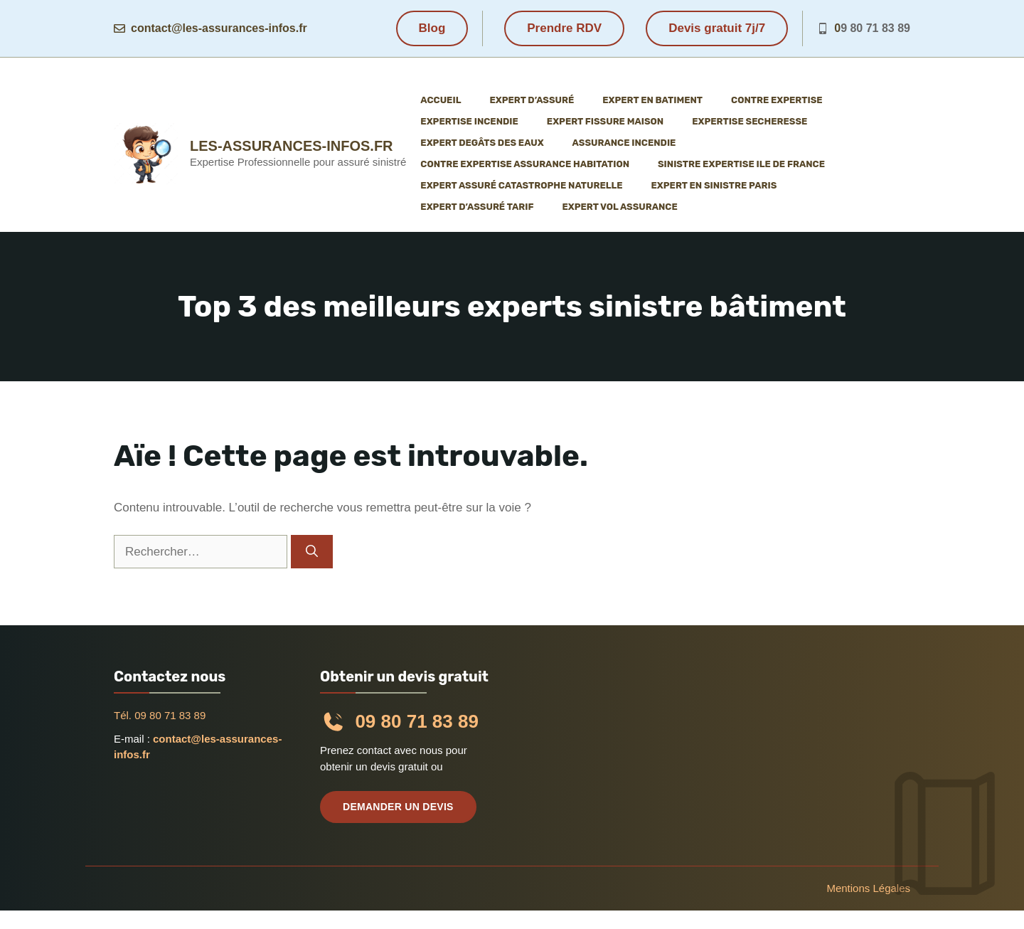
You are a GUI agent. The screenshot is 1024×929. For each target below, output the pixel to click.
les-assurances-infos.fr (291, 146)
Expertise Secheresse (749, 121)
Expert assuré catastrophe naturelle (521, 185)
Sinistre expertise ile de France (741, 164)
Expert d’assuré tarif (476, 206)
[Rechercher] (312, 552)
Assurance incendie (624, 142)
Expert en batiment (652, 100)
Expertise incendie (469, 121)
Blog (432, 28)
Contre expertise (777, 100)
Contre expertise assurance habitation (524, 164)
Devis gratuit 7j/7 (716, 28)
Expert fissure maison (605, 121)
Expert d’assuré (531, 100)
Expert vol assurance (619, 206)
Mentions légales (868, 888)
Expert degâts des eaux (481, 142)
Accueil (440, 100)
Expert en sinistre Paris (714, 185)
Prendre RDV (564, 28)
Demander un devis (398, 806)
